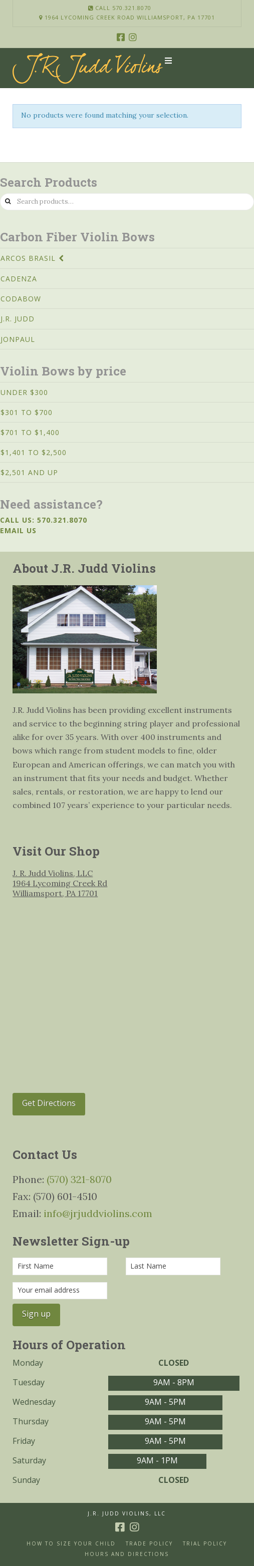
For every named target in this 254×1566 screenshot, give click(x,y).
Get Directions (49, 1102)
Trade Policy (149, 1543)
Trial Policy (205, 1543)
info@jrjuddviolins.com (98, 1213)
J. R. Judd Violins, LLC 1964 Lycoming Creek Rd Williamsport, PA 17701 (60, 883)
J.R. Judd (18, 318)
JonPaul (18, 339)
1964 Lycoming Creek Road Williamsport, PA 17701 (127, 17)
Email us (18, 530)
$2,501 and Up (29, 472)
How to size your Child (71, 1543)
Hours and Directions (127, 1554)
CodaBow (21, 298)
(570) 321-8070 (79, 1179)
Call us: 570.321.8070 (43, 520)
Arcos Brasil (28, 258)
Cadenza (19, 278)
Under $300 (24, 392)
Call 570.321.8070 (119, 8)
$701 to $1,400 (30, 432)
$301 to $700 (27, 412)
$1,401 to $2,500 (34, 452)
